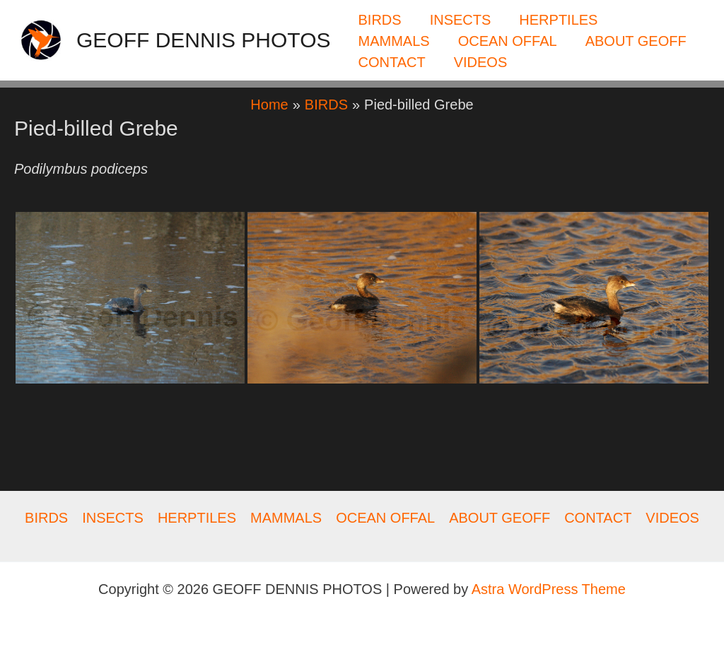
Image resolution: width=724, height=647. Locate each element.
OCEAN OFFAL (507, 41)
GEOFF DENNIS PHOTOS (203, 40)
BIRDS (380, 20)
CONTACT (392, 62)
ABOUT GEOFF (636, 41)
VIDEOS (481, 62)
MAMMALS (394, 41)
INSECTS (460, 20)
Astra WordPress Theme (549, 589)
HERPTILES (558, 20)
